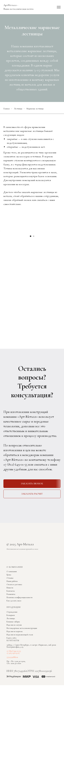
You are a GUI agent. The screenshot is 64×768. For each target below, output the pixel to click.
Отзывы (9, 618)
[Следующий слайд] (61, 251)
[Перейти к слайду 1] (30, 276)
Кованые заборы (13, 661)
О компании (11, 611)
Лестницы (18, 108)
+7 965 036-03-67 (13, 693)
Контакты (10, 631)
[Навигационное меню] (59, 7)
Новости (9, 627)
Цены (8, 614)
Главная (6, 108)
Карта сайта (11, 678)
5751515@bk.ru (12, 697)
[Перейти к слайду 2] (33, 276)
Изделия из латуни (14, 665)
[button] (32, 523)
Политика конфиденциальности (19, 637)
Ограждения (11, 652)
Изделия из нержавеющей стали (19, 674)
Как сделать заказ (13, 640)
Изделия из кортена (14, 671)
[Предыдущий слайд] (3, 251)
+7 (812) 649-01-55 (15, 504)
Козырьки (10, 655)
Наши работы (12, 621)
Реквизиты (10, 634)
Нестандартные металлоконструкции (21, 668)
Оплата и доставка (14, 624)
